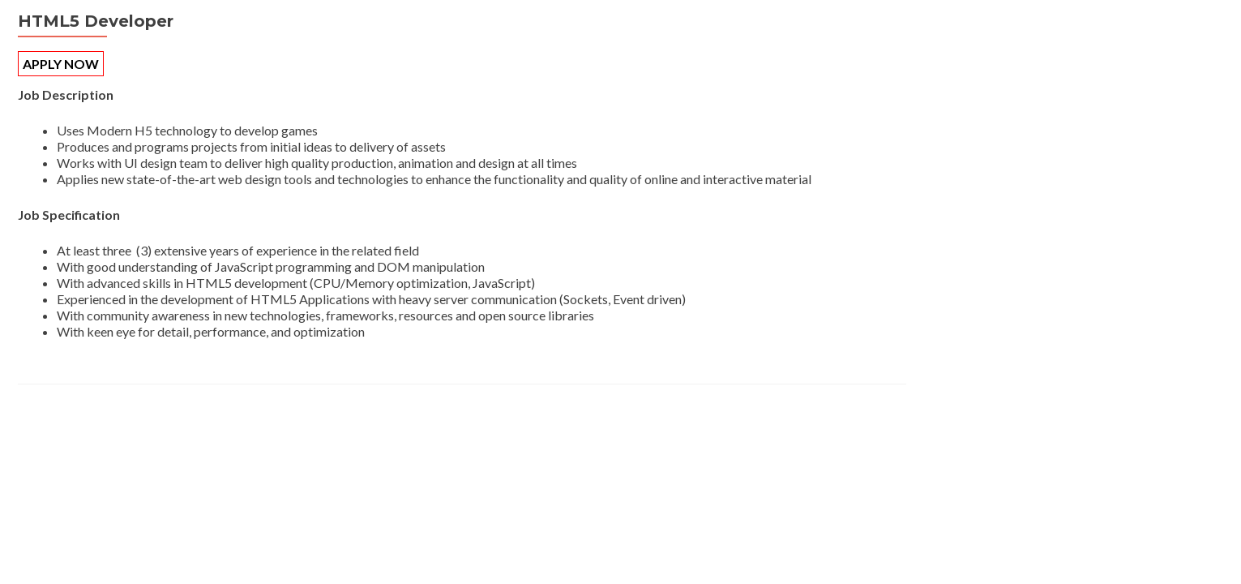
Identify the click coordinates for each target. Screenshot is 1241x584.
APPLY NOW (61, 63)
